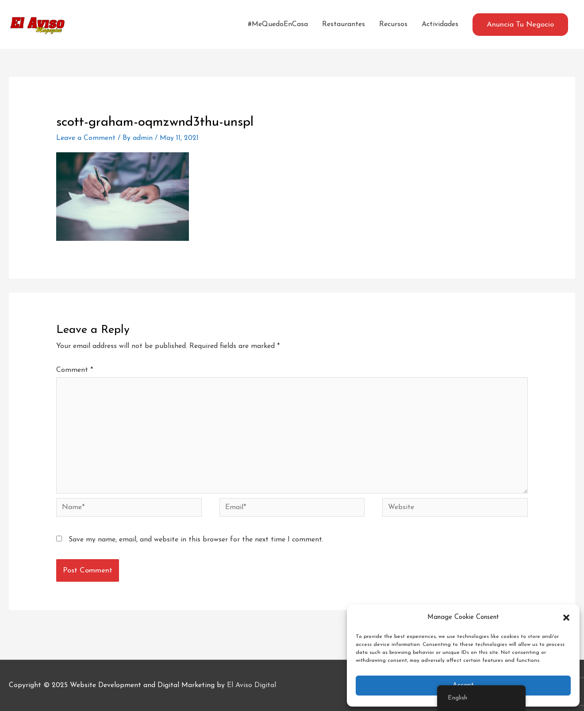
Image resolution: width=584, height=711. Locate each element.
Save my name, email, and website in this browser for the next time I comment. (196, 539)
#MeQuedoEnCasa (278, 24)
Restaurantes (343, 24)
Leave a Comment (85, 138)
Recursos (393, 24)
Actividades (440, 24)
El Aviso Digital (251, 685)
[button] (566, 617)
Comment (74, 370)
